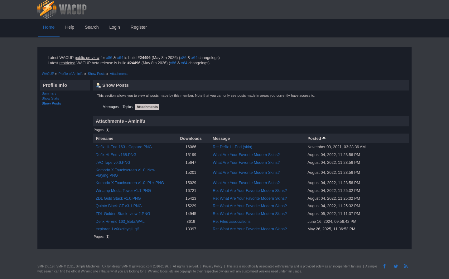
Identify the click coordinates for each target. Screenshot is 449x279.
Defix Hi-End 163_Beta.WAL (120, 221)
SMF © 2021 (65, 266)
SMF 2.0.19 (45, 266)
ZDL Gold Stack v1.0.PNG (118, 198)
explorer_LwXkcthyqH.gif (117, 229)
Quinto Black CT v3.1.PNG (119, 206)
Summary (49, 93)
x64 (120, 58)
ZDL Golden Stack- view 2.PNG (123, 214)
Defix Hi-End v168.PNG (116, 155)
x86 (109, 58)
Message (221, 138)
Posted (316, 138)
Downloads (191, 138)
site (235, 266)
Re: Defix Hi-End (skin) (232, 147)
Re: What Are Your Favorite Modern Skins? (250, 190)
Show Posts (51, 103)
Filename (104, 138)
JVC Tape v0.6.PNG (113, 162)
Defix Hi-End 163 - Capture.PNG (124, 147)
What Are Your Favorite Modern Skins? (246, 155)
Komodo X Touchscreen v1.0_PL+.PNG (130, 183)
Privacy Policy (212, 266)
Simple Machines (87, 266)
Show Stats (50, 98)
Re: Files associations (231, 221)
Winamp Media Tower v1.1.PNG (123, 190)
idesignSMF (120, 266)
